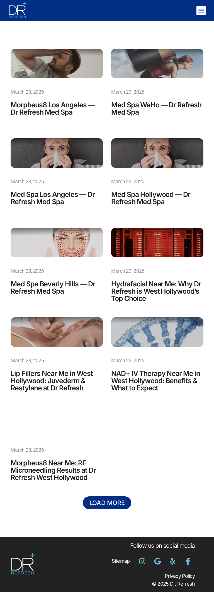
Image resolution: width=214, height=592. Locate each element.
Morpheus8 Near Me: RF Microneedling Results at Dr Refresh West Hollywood (55, 470)
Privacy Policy (180, 576)
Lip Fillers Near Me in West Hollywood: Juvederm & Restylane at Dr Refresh (53, 380)
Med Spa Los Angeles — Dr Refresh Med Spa (54, 198)
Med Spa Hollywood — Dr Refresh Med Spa (152, 198)
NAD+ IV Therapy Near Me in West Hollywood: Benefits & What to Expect (156, 380)
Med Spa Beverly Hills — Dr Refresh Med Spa (54, 287)
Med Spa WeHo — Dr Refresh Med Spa (145, 108)
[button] (201, 10)
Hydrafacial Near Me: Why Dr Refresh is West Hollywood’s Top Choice (153, 291)
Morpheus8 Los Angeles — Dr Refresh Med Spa (54, 108)
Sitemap (121, 561)
